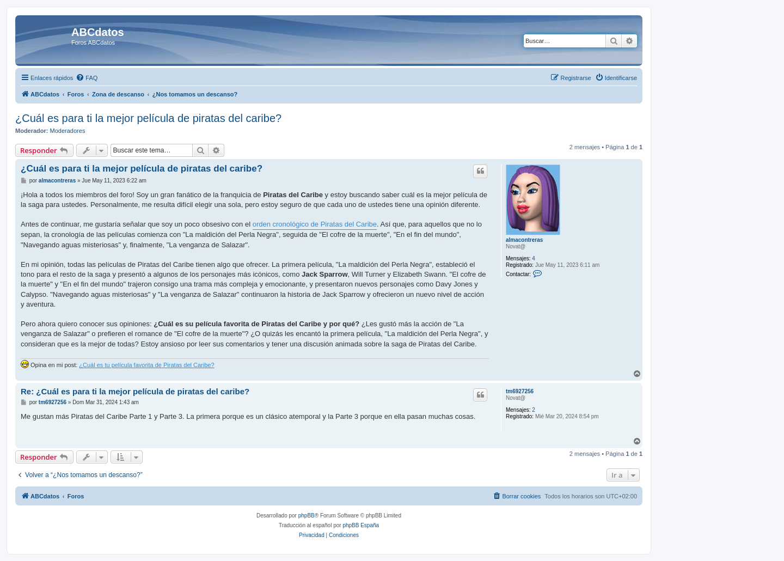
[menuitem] (86, 77)
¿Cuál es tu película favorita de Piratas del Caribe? (146, 365)
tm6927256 (520, 391)
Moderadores (67, 130)
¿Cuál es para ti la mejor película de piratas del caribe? (148, 118)
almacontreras (524, 240)
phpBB (306, 516)
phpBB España (360, 525)
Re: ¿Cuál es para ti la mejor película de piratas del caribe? (135, 391)
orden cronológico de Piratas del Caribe (315, 224)
